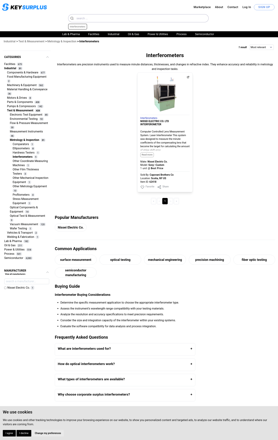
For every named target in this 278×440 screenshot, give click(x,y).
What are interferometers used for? (84, 349)
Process (181, 34)
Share (163, 187)
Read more (147, 154)
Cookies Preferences (120, 425)
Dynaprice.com (247, 420)
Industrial (113, 34)
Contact (232, 7)
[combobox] (138, 18)
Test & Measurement (31, 41)
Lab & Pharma (71, 34)
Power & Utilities (158, 34)
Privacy (110, 420)
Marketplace (202, 7)
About (219, 7)
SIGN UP (264, 7)
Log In (247, 7)
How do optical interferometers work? (86, 364)
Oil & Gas (133, 34)
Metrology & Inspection (61, 41)
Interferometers (148, 118)
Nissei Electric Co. (71, 227)
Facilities (93, 34)
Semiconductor (204, 34)
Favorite (147, 187)
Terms (109, 415)
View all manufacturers (15, 274)
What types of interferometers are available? (91, 379)
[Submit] (72, 18)
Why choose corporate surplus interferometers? (94, 394)
